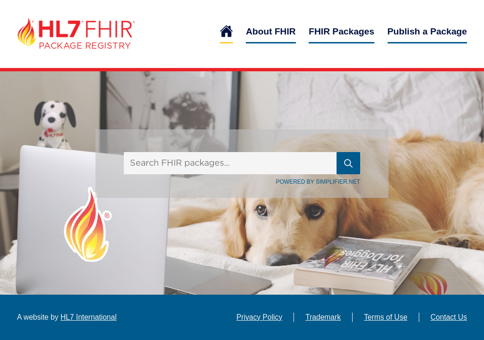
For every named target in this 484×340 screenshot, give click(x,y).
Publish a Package (427, 31)
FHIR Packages (341, 31)
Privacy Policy (259, 317)
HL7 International (88, 317)
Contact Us (449, 317)
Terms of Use (385, 317)
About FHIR (271, 31)
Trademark (323, 317)
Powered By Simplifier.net (318, 181)
